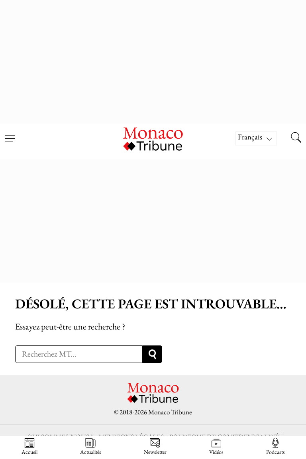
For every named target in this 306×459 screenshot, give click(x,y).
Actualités (90, 446)
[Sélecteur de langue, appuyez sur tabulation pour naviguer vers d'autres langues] (256, 138)
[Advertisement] (153, 60)
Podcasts (275, 446)
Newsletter (155, 446)
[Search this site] (296, 138)
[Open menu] (10, 133)
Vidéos (216, 446)
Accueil (29, 446)
